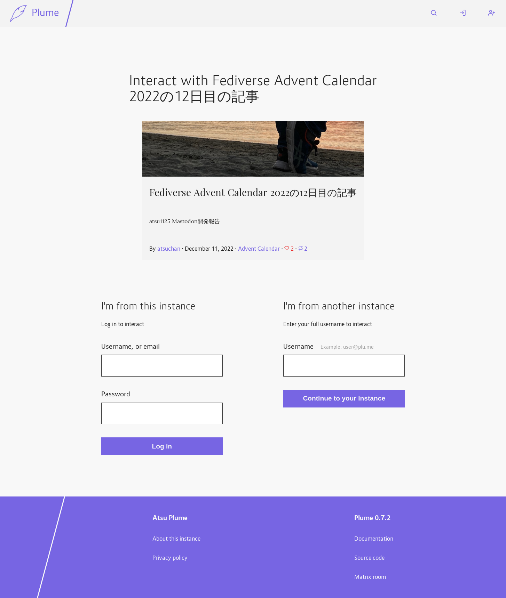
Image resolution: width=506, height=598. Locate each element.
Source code (369, 558)
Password (115, 394)
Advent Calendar (259, 249)
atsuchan (168, 249)
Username (328, 346)
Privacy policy (170, 558)
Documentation (373, 539)
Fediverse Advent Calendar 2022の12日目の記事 (253, 192)
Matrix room (370, 577)
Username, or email (130, 346)
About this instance (176, 539)
